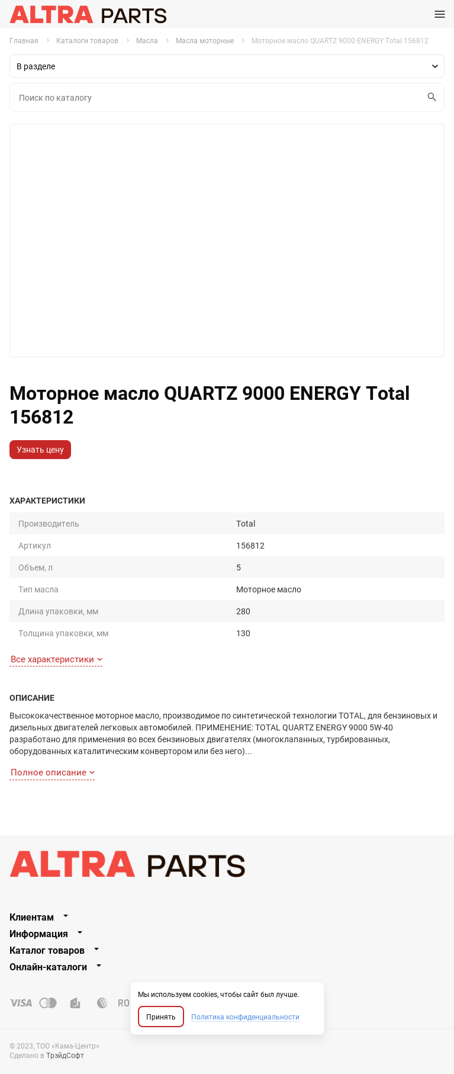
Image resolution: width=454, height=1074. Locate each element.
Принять (161, 1016)
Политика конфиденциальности (245, 1016)
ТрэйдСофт (65, 1055)
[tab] (227, 917)
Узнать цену (40, 449)
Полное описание (53, 772)
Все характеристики (56, 659)
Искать (429, 97)
